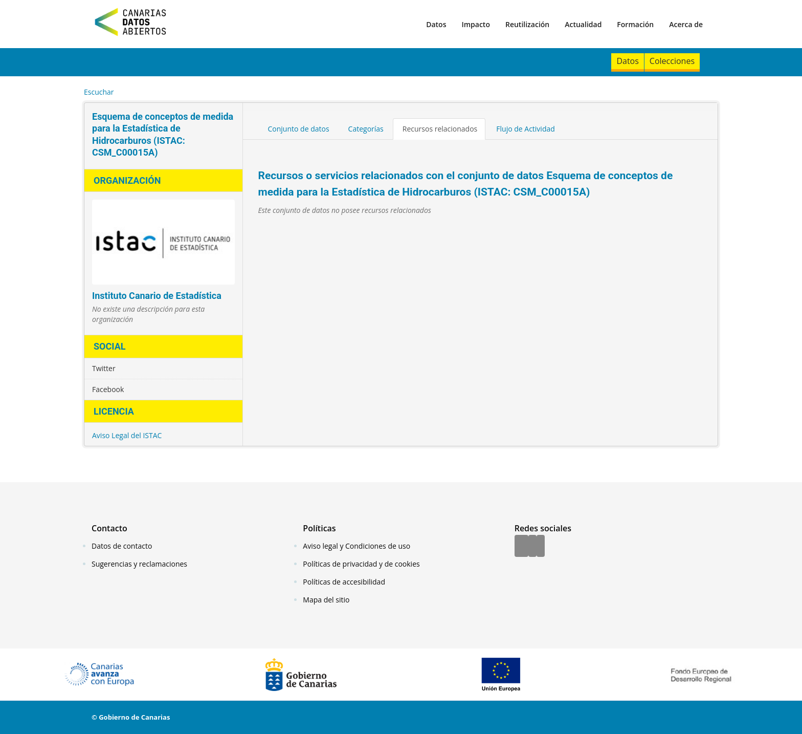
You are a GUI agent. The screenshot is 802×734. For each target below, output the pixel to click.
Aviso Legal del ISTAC (127, 435)
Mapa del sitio (326, 600)
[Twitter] (532, 546)
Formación (635, 24)
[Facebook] (521, 546)
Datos (436, 24)
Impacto (475, 24)
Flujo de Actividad (525, 129)
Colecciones (672, 61)
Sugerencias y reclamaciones (139, 564)
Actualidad (583, 24)
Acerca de (686, 24)
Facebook (108, 389)
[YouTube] (541, 546)
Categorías (366, 129)
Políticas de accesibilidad (344, 582)
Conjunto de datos (298, 129)
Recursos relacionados (440, 129)
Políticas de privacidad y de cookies (361, 564)
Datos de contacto (122, 546)
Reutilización (527, 24)
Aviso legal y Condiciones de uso (356, 546)
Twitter (104, 368)
